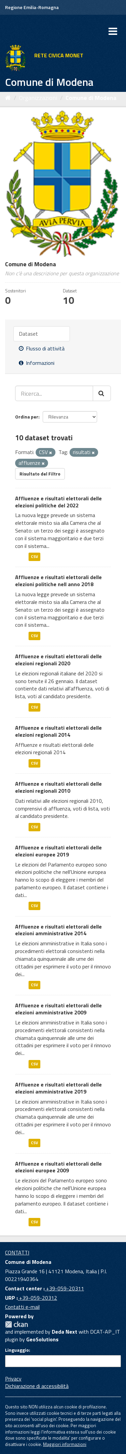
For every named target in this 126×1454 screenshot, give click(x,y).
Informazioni (36, 363)
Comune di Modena (91, 97)
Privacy (13, 1379)
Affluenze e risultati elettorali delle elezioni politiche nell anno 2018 (58, 580)
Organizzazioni (38, 97)
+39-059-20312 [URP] (37, 1298)
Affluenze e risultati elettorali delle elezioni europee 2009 (58, 1167)
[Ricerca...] (54, 393)
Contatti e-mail (22, 1307)
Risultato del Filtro (39, 473)
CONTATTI (17, 1252)
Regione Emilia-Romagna (32, 7)
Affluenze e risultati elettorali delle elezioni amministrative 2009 (58, 1008)
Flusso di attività (42, 348)
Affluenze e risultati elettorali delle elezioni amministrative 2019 (58, 1088)
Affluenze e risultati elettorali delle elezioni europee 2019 (58, 850)
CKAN (16, 1324)
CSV (34, 557)
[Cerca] (102, 393)
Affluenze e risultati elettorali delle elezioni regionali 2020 (58, 659)
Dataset (28, 334)
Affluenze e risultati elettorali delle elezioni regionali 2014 (58, 731)
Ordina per (26, 416)
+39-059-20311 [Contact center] (64, 1288)
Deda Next (64, 1332)
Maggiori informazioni (64, 1444)
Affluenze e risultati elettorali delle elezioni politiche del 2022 (58, 501)
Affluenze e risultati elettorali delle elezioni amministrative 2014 (58, 930)
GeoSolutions (42, 1339)
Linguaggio (17, 1350)
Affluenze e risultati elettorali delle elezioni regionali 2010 (58, 787)
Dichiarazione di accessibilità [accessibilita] (37, 1386)
